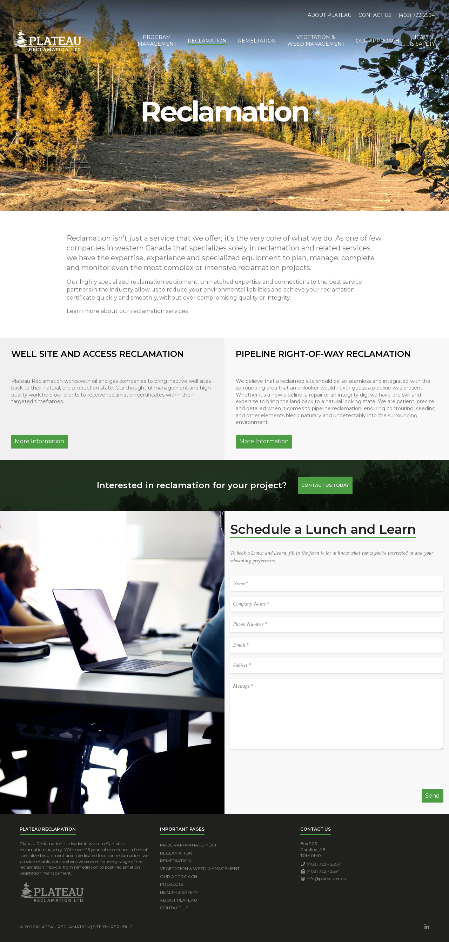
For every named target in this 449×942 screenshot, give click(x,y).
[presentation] (283, 770)
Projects (171, 884)
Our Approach (378, 41)
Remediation (257, 41)
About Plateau (329, 15)
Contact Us (374, 15)
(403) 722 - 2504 (324, 864)
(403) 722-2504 (416, 15)
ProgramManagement (157, 40)
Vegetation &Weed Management (315, 40)
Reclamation (207, 41)
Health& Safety (423, 40)
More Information (39, 441)
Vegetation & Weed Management (200, 868)
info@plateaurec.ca (326, 878)
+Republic (120, 926)
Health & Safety (178, 892)
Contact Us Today (325, 485)
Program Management (188, 845)
